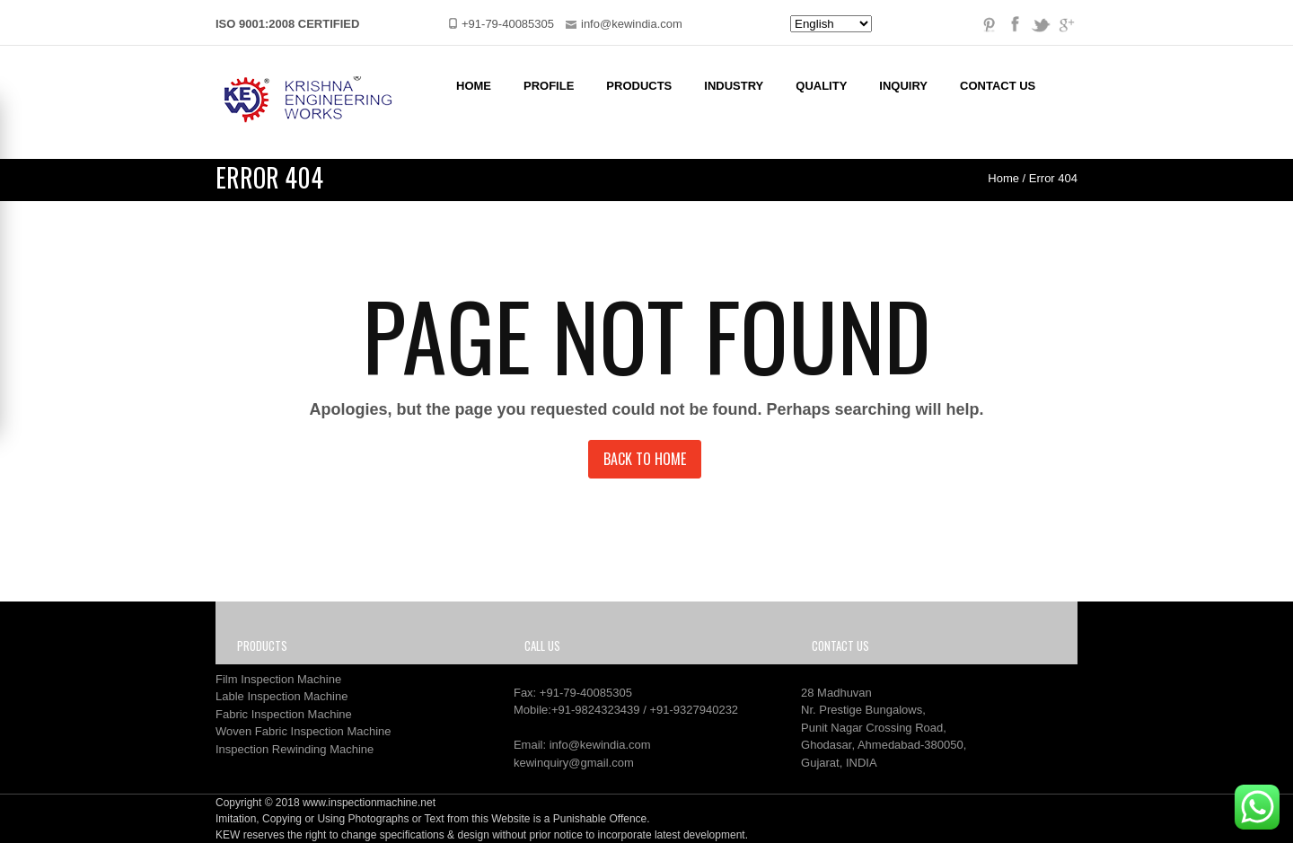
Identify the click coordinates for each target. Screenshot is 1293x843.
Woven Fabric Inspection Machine (303, 731)
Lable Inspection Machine (281, 696)
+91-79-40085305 (586, 692)
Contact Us (997, 85)
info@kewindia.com (600, 744)
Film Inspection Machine (278, 679)
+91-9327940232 (693, 709)
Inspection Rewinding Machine (295, 749)
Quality (821, 85)
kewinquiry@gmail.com (574, 762)
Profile (548, 85)
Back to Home (644, 459)
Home (473, 85)
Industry (733, 85)
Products (639, 85)
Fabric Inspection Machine (284, 714)
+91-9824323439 (595, 709)
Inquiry (903, 85)
